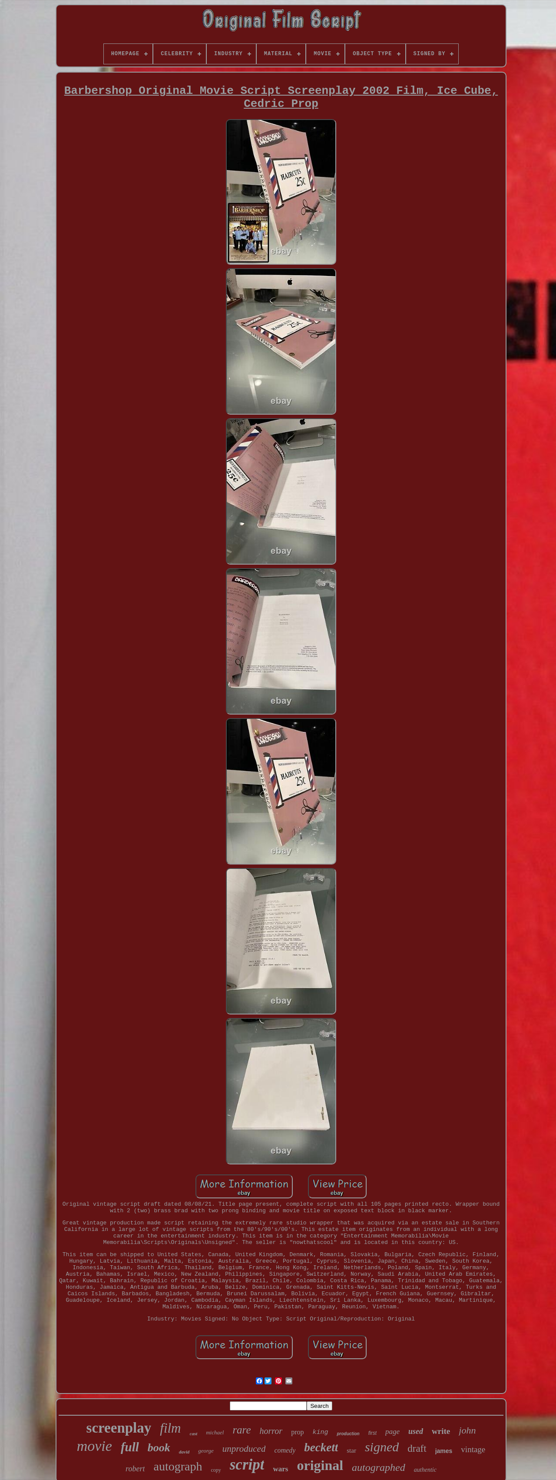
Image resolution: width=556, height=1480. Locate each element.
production (348, 1433)
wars (280, 1469)
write (441, 1431)
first (372, 1433)
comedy (284, 1450)
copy (216, 1470)
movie (94, 1446)
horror (271, 1431)
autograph (177, 1466)
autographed (378, 1467)
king (320, 1432)
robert (135, 1468)
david (184, 1451)
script (247, 1464)
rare (241, 1430)
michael (215, 1432)
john (467, 1430)
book (159, 1447)
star (351, 1450)
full (130, 1447)
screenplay (119, 1428)
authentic (425, 1470)
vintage (473, 1449)
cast (194, 1433)
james (444, 1450)
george (206, 1450)
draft (416, 1448)
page (392, 1431)
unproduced (244, 1448)
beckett (321, 1447)
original (320, 1465)
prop (297, 1432)
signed (382, 1447)
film (170, 1428)
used (415, 1431)
